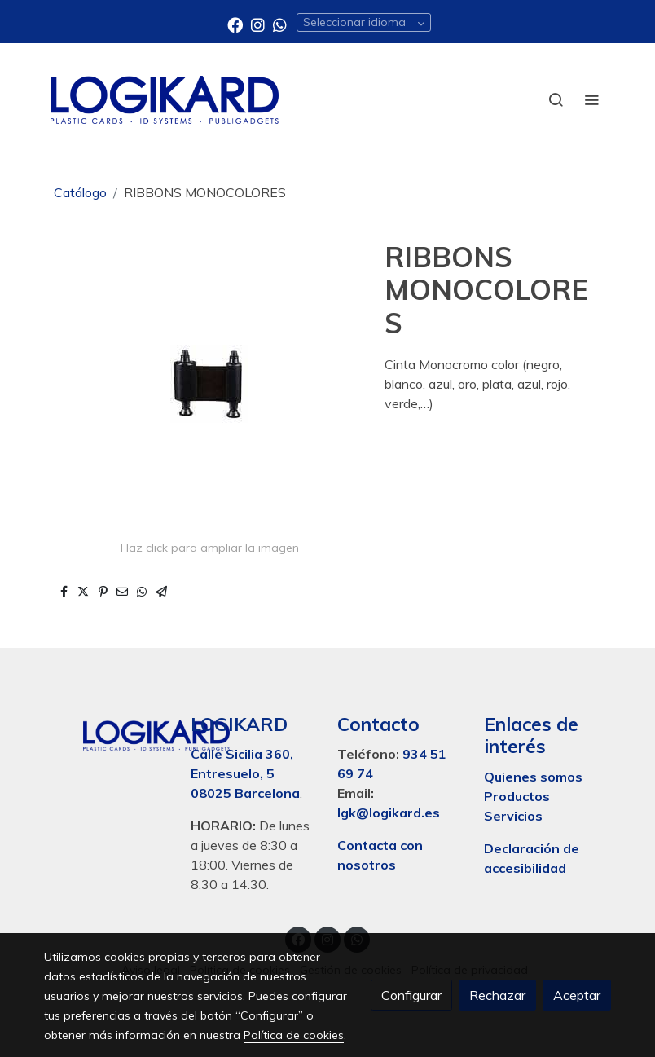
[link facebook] (235, 24)
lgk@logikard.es (388, 812)
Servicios (513, 816)
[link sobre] (108, 732)
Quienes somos (533, 777)
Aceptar (576, 995)
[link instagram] (258, 24)
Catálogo (80, 192)
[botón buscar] (555, 99)
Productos (518, 796)
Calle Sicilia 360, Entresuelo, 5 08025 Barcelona (245, 773)
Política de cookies (294, 1035)
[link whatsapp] (280, 24)
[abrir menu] (591, 99)
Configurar (411, 995)
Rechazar (497, 995)
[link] (165, 100)
